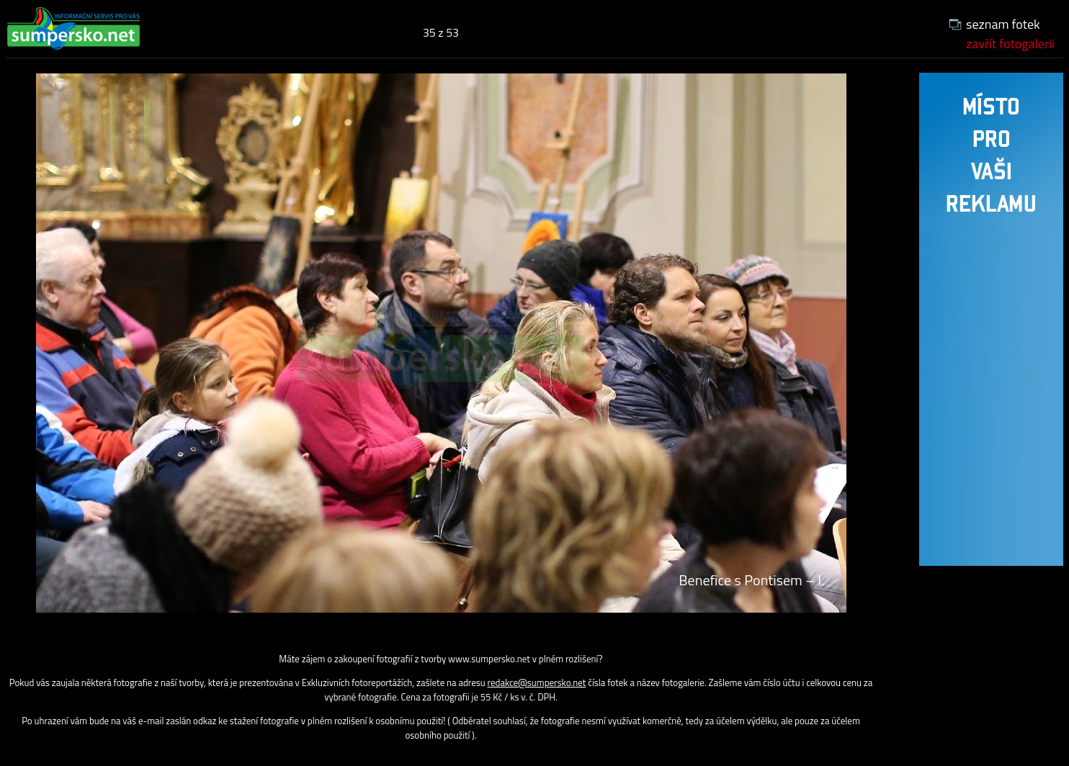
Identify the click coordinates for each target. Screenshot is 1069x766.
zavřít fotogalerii (1010, 43)
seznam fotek (1003, 24)
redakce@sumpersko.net (537, 682)
